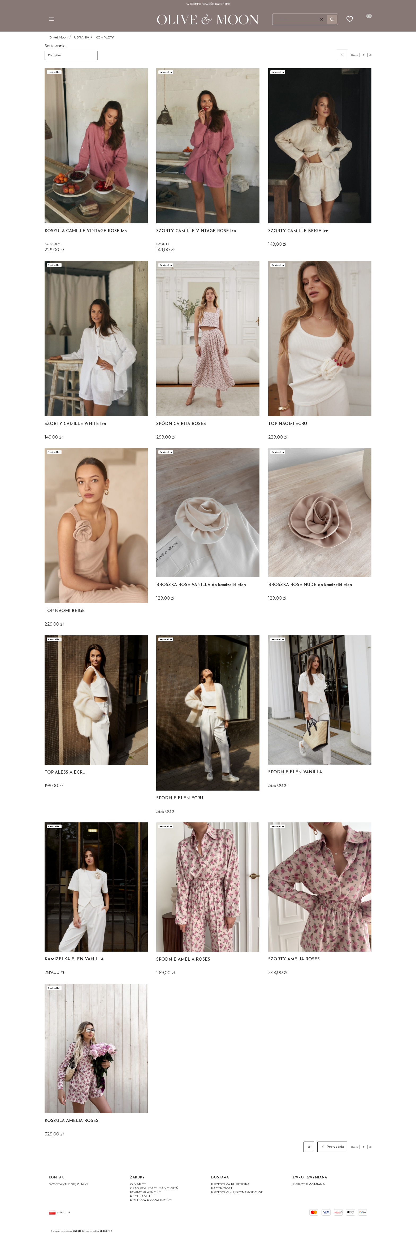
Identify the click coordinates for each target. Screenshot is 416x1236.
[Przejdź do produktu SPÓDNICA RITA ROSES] (207, 338)
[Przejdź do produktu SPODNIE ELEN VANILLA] (319, 700)
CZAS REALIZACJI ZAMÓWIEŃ (154, 1188)
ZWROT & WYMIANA (308, 1184)
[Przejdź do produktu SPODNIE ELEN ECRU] (207, 713)
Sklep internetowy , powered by (80, 1231)
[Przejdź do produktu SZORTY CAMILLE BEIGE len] (319, 145)
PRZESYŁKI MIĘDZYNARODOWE (237, 1192)
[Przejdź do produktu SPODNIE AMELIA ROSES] (207, 887)
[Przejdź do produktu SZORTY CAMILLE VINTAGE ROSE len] (207, 145)
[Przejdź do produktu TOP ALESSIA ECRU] (96, 700)
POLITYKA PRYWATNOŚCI (151, 1200)
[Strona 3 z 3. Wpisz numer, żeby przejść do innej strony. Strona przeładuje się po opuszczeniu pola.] (363, 55)
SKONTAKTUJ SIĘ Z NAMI (68, 1184)
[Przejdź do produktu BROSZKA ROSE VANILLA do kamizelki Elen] (207, 512)
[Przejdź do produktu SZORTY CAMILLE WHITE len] (96, 338)
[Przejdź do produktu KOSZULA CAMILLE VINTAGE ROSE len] (96, 145)
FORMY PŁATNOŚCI (146, 1192)
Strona (354, 55)
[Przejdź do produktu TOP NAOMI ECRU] (319, 338)
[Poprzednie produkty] (332, 1147)
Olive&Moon (58, 37)
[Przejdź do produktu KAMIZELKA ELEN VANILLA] (96, 887)
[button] (51, 19)
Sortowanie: (55, 46)
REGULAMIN (140, 1196)
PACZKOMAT (221, 1188)
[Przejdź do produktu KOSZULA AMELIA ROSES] (96, 1048)
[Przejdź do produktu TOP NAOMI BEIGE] (96, 525)
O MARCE (138, 1184)
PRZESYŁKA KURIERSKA (230, 1184)
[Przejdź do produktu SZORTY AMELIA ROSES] (319, 887)
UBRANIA (81, 37)
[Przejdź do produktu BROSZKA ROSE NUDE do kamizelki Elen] (319, 512)
